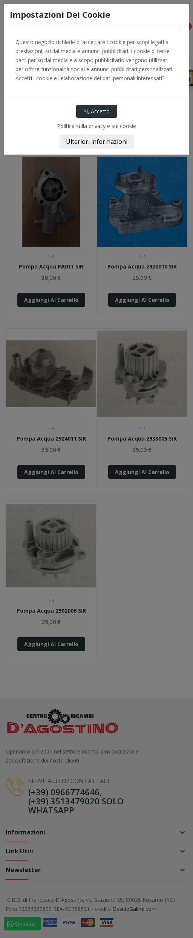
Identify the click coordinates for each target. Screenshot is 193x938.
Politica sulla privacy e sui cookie (96, 126)
